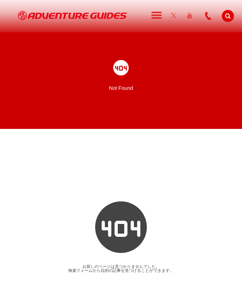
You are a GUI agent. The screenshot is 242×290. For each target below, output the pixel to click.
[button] (228, 15)
